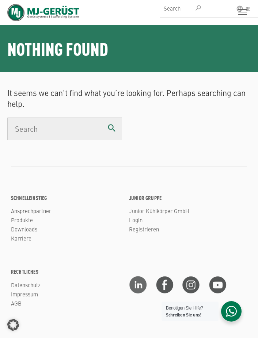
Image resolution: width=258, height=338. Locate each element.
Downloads (24, 229)
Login (136, 220)
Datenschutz (26, 285)
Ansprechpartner (31, 211)
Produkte (22, 220)
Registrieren (144, 229)
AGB (16, 303)
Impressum (24, 294)
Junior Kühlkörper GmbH (159, 211)
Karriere (21, 238)
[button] (13, 325)
